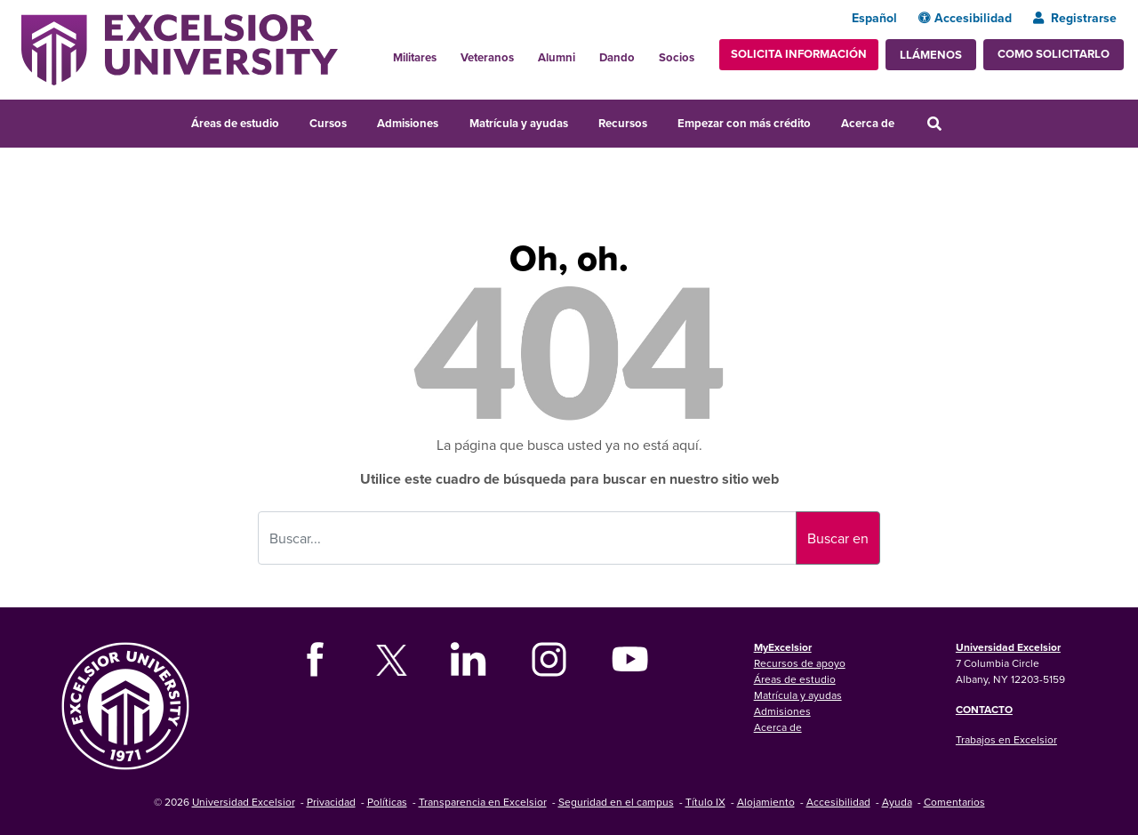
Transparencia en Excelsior (483, 801)
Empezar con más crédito (744, 123)
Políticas (387, 801)
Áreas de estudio (235, 123)
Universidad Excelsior (1008, 646)
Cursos (328, 123)
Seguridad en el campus (616, 801)
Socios (676, 57)
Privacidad (331, 801)
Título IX (705, 801)
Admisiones (407, 123)
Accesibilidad (965, 18)
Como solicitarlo (1054, 53)
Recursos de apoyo (799, 662)
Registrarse (1075, 18)
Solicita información (799, 53)
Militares (415, 57)
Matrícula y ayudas (518, 123)
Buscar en (838, 538)
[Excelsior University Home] (179, 48)
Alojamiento (766, 801)
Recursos (622, 123)
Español (874, 18)
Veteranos (487, 57)
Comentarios (954, 801)
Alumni (556, 57)
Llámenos (931, 54)
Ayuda (897, 801)
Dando (617, 57)
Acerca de (867, 123)
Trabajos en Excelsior (1006, 739)
